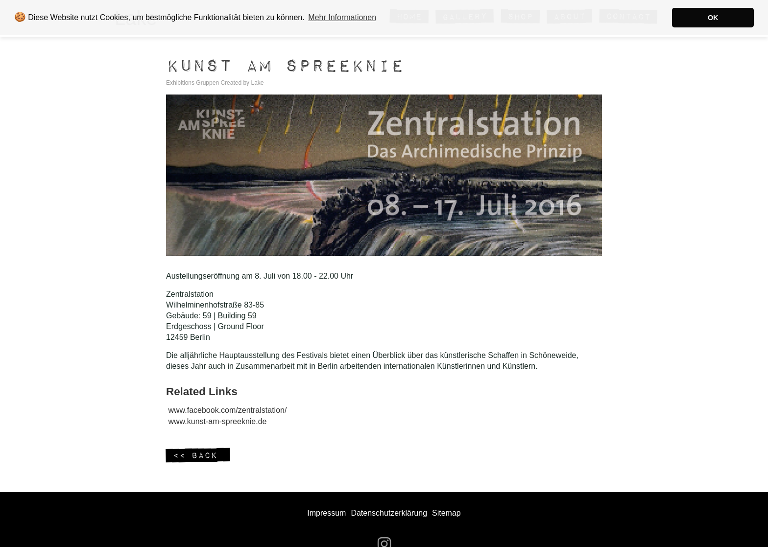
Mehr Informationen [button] (342, 17)
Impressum (326, 513)
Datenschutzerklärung (389, 513)
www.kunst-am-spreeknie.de (217, 421)
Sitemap (446, 513)
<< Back (198, 456)
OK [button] (713, 18)
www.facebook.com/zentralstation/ (227, 410)
